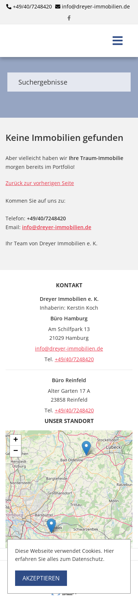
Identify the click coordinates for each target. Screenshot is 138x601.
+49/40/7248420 (32, 6)
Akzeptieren (41, 578)
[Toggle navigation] (117, 40)
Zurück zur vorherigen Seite (40, 182)
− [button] (15, 451)
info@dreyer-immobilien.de (96, 6)
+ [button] (15, 440)
